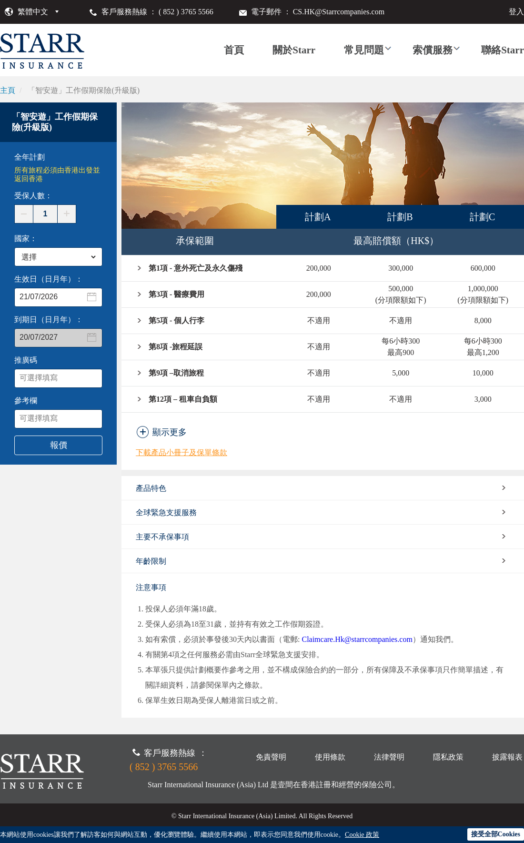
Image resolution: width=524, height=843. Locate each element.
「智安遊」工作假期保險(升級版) (84, 90)
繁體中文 (33, 12)
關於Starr (293, 50)
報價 (58, 445)
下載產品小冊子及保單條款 (181, 452)
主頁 (7, 90)
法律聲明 (389, 757)
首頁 (234, 50)
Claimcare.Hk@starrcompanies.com (357, 639)
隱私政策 (448, 757)
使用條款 (330, 757)
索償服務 (433, 50)
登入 (516, 12)
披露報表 (507, 757)
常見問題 (364, 50)
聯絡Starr (502, 50)
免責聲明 (271, 757)
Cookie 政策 (362, 834)
